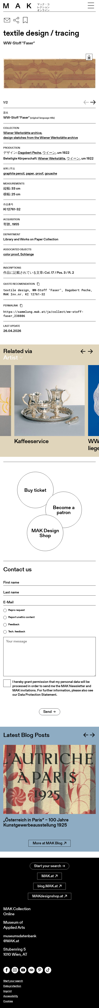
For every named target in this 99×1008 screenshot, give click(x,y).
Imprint (7, 991)
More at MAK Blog (49, 848)
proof (39, 173)
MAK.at (49, 875)
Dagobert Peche (29, 153)
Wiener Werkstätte (51, 158)
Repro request (16, 610)
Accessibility (10, 996)
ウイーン (49, 153)
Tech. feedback (16, 631)
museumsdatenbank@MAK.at (21, 938)
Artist (10, 357)
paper (30, 173)
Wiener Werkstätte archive (22, 133)
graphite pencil (13, 173)
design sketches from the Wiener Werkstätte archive (40, 138)
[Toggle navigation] (91, 6)
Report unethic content (21, 617)
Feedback (13, 624)
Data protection (12, 986)
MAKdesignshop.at (49, 895)
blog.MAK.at (49, 885)
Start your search (49, 865)
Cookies (8, 1001)
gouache (51, 173)
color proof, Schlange (18, 254)
